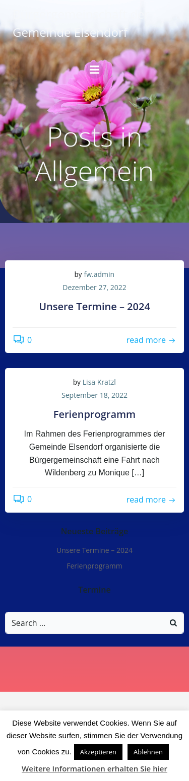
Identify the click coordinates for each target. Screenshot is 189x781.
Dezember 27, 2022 (94, 287)
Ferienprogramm (94, 566)
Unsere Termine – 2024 (94, 550)
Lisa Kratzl (99, 382)
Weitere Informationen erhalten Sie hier (94, 768)
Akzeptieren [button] (98, 751)
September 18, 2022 (94, 395)
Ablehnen (148, 751)
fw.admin (99, 274)
